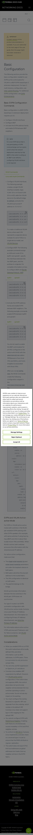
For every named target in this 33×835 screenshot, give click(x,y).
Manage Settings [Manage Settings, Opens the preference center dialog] (16, 432)
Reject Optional (16, 437)
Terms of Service (23, 421)
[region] (16, 417)
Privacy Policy (12, 425)
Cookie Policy (22, 413)
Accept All (16, 442)
